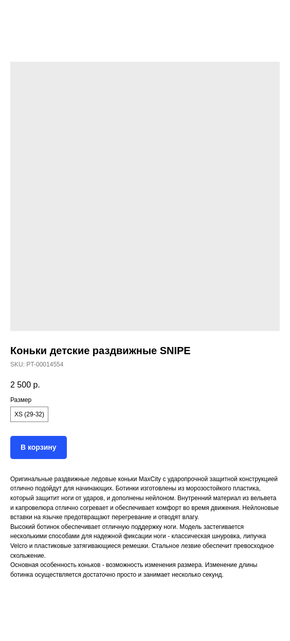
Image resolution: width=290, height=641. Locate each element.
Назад (26, 15)
